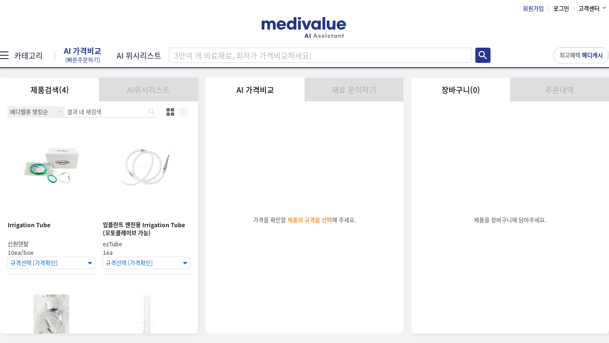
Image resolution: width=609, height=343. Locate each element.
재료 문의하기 (354, 89)
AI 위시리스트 (139, 55)
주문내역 (559, 89)
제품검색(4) (49, 89)
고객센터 (589, 8)
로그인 (561, 8)
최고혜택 (581, 55)
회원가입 (533, 8)
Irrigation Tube (29, 225)
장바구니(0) (461, 89)
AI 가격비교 (82, 55)
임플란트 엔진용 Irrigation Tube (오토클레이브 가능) (144, 229)
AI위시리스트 (148, 89)
